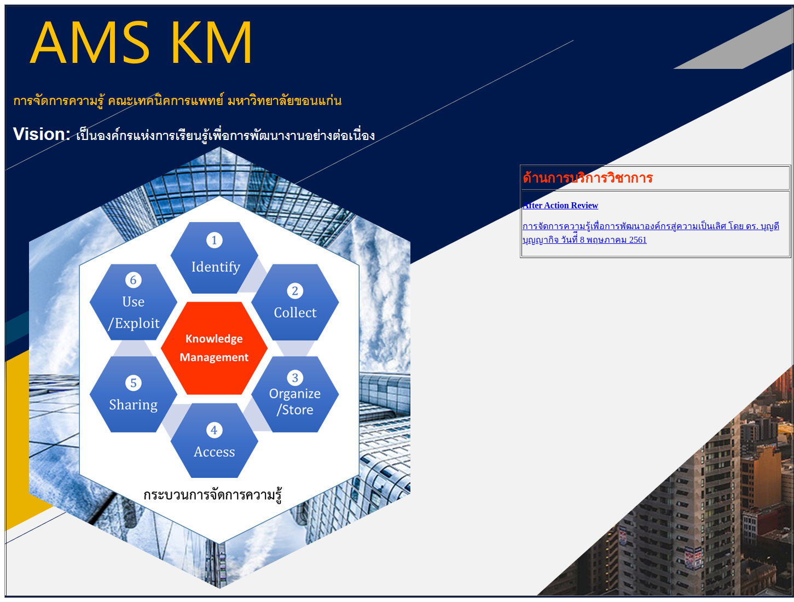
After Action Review (560, 205)
